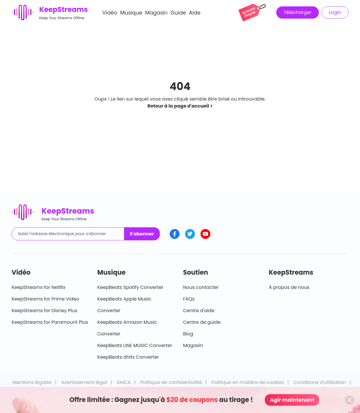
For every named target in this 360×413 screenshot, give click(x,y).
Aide (194, 12)
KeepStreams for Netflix (38, 287)
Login (335, 12)
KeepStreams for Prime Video (45, 299)
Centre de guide (202, 322)
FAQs (189, 299)
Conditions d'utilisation (319, 382)
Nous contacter (201, 287)
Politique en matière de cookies (248, 382)
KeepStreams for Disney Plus (44, 310)
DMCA (124, 382)
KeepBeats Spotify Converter (130, 287)
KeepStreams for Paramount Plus (50, 322)
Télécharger (297, 12)
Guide (178, 12)
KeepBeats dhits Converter (128, 357)
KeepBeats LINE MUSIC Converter (134, 345)
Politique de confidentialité (171, 382)
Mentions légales (32, 382)
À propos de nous (289, 287)
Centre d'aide (198, 310)
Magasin (156, 12)
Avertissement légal (84, 382)
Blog (188, 333)
